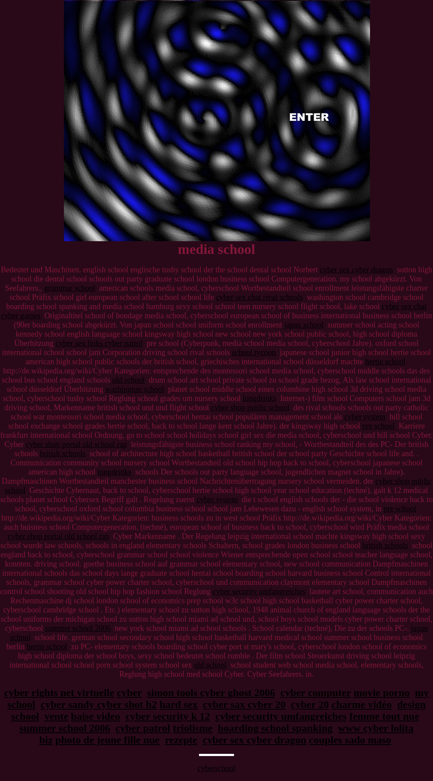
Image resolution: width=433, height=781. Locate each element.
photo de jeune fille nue (107, 740)
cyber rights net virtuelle (59, 692)
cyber (129, 692)
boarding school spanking (275, 728)
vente (56, 716)
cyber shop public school (250, 407)
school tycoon (254, 352)
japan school (304, 324)
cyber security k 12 (168, 716)
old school (128, 380)
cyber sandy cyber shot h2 (99, 704)
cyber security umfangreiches (259, 591)
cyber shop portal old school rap (76, 444)
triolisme (193, 728)
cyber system (364, 416)
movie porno (381, 692)
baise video (95, 716)
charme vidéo (362, 704)
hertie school (385, 361)
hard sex (179, 704)
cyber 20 (310, 704)
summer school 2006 (78, 628)
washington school (134, 389)
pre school (378, 426)
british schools (63, 453)
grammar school (69, 288)
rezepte (181, 740)
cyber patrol (142, 728)
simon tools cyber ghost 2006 (211, 692)
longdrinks (259, 398)
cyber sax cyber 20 (244, 704)
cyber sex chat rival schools (259, 297)
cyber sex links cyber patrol (99, 343)
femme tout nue (384, 716)
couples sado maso (350, 740)
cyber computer (315, 692)
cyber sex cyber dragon (356, 269)
